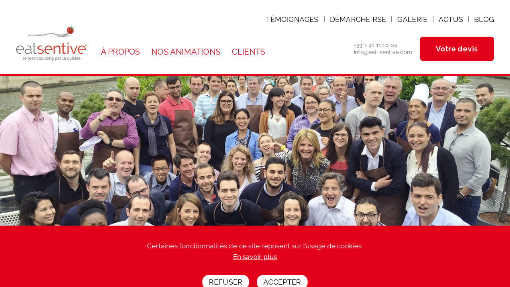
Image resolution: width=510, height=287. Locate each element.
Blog (484, 19)
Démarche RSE (358, 19)
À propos (120, 52)
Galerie (412, 19)
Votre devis (457, 49)
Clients (248, 52)
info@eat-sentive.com (383, 52)
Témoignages (292, 19)
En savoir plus (255, 263)
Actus (451, 19)
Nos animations (185, 52)
